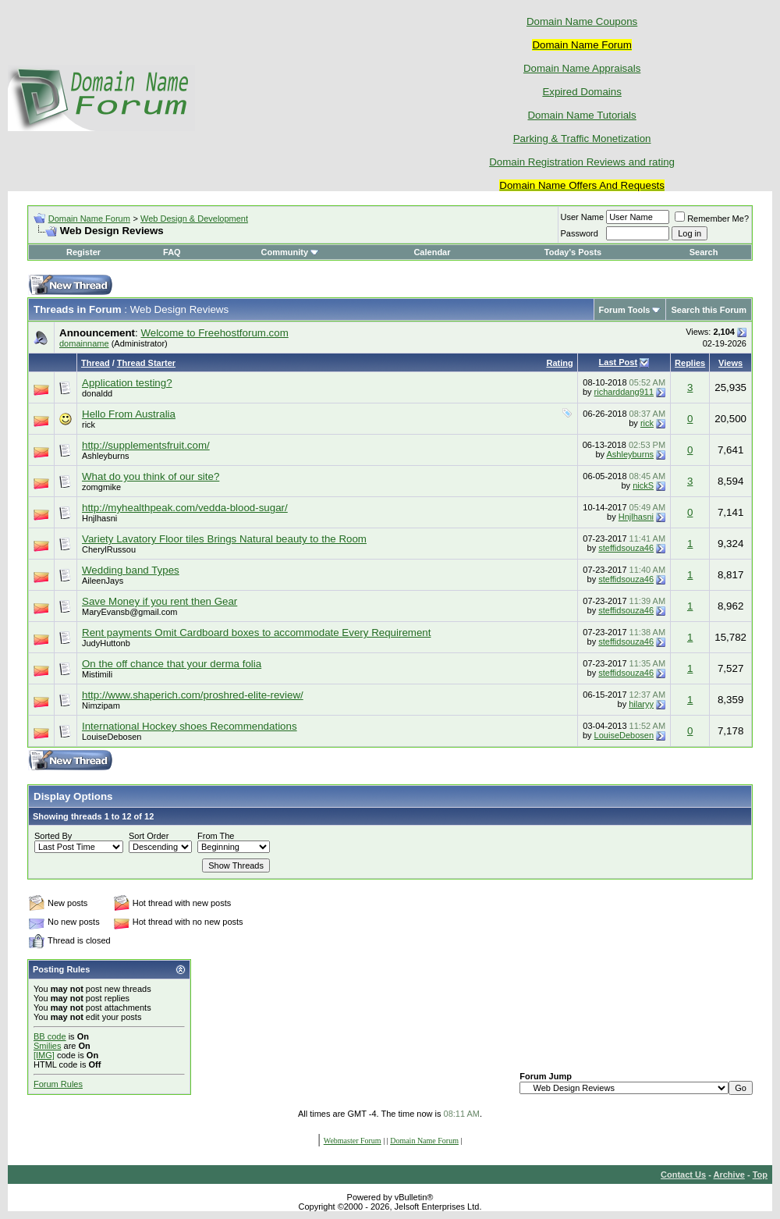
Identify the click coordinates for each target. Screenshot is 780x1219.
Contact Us (683, 1174)
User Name (582, 217)
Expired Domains (581, 92)
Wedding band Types (130, 570)
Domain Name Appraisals (581, 68)
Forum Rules (58, 1084)
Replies (690, 363)
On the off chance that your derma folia (171, 664)
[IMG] (44, 1055)
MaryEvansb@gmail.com (129, 612)
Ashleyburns (105, 455)
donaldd (97, 393)
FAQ (172, 252)
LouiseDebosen (111, 736)
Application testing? (127, 383)
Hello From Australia (129, 414)
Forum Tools (625, 310)
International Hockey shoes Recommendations (189, 726)
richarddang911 (624, 391)
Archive (729, 1174)
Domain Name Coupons (581, 21)
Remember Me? (712, 218)
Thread (95, 363)
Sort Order (148, 836)
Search (704, 252)
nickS (643, 485)
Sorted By (53, 836)
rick (88, 424)
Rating (559, 363)
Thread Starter (146, 363)
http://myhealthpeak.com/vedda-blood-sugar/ (185, 508)
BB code (50, 1036)
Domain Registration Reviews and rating (582, 162)
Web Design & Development (194, 218)
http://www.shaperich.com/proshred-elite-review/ (192, 695)
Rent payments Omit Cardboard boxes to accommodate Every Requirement (256, 632)
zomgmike (101, 487)
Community (290, 252)
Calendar (431, 252)
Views (730, 363)
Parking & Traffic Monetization (582, 138)
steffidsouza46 (626, 548)
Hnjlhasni (99, 518)
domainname (84, 343)
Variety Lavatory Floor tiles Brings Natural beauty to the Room (224, 539)
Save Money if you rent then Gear (159, 601)
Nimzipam (101, 705)
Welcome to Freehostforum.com (214, 333)
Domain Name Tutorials (581, 115)
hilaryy (641, 704)
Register (83, 252)
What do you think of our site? (150, 476)
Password (579, 233)
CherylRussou (109, 549)
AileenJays (102, 580)
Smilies (47, 1045)
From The (215, 836)
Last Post (618, 362)
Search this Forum (708, 310)
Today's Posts (572, 252)
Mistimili (97, 674)
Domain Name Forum (89, 218)
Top (760, 1174)
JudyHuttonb (106, 643)
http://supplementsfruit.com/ (146, 445)
